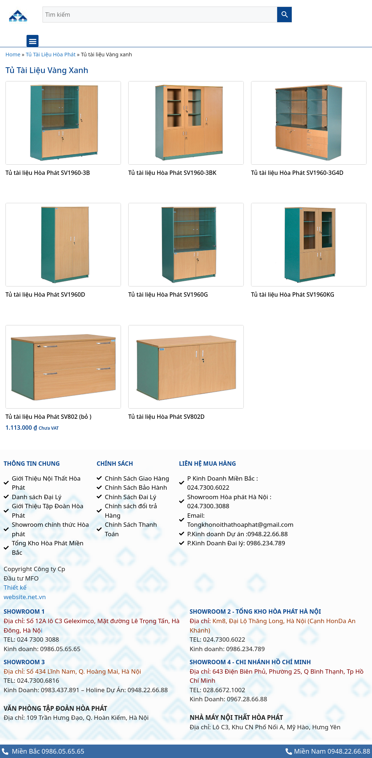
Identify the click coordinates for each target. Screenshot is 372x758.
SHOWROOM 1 (24, 614)
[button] (33, 41)
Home (12, 56)
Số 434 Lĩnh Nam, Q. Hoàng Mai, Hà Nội (84, 673)
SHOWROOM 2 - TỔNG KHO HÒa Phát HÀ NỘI (255, 614)
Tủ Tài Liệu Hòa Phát (51, 56)
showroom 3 (24, 664)
